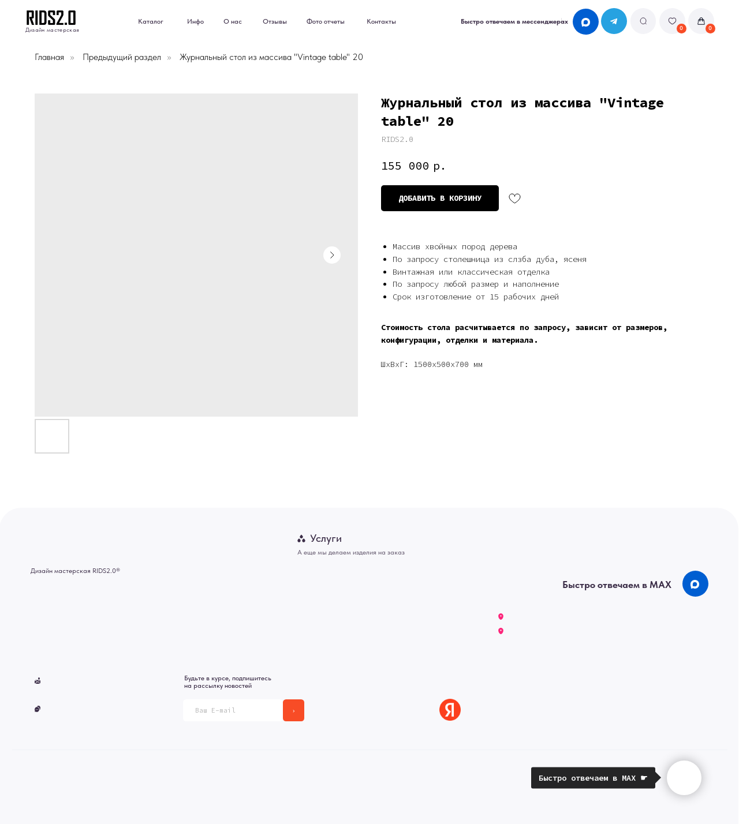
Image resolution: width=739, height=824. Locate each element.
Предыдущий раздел (122, 56)
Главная (49, 56)
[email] (233, 710)
